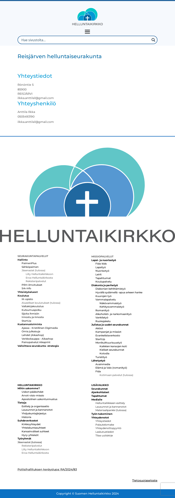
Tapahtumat (103, 278)
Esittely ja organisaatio (35, 406)
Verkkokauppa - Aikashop (37, 338)
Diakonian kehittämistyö (110, 288)
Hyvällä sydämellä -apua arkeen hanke (118, 292)
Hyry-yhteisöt (30, 435)
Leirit (98, 274)
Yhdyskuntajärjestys (34, 413)
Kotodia (104, 353)
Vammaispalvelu (105, 299)
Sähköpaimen (30, 266)
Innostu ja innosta (33, 317)
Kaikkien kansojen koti (113, 346)
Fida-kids (101, 263)
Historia (26, 417)
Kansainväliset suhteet (35, 431)
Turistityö (101, 357)
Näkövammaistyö (111, 303)
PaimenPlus (29, 263)
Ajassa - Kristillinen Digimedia (40, 327)
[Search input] (85, 40)
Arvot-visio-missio (33, 395)
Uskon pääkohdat (32, 391)
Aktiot (99, 328)
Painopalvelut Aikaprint (36, 342)
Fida (98, 371)
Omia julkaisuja (31, 331)
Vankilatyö (101, 317)
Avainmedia (102, 364)
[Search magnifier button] (153, 39)
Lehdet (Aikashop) (33, 335)
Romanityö (102, 310)
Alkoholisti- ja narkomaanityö (113, 314)
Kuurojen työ (103, 296)
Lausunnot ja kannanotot (37, 409)
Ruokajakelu (103, 321)
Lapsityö (100, 267)
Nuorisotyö (102, 270)
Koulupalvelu (103, 281)
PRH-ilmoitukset (32, 284)
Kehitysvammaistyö (112, 306)
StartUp (26, 320)
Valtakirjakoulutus (33, 306)
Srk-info (26, 288)
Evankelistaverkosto (107, 335)
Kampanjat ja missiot (108, 331)
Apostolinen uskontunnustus (39, 399)
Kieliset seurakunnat (112, 349)
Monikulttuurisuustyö (108, 342)
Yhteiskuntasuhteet (34, 427)
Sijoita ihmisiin (30, 313)
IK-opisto (27, 299)
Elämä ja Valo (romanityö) (111, 367)
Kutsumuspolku (31, 309)
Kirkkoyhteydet (31, 424)
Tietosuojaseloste (144, 480)
